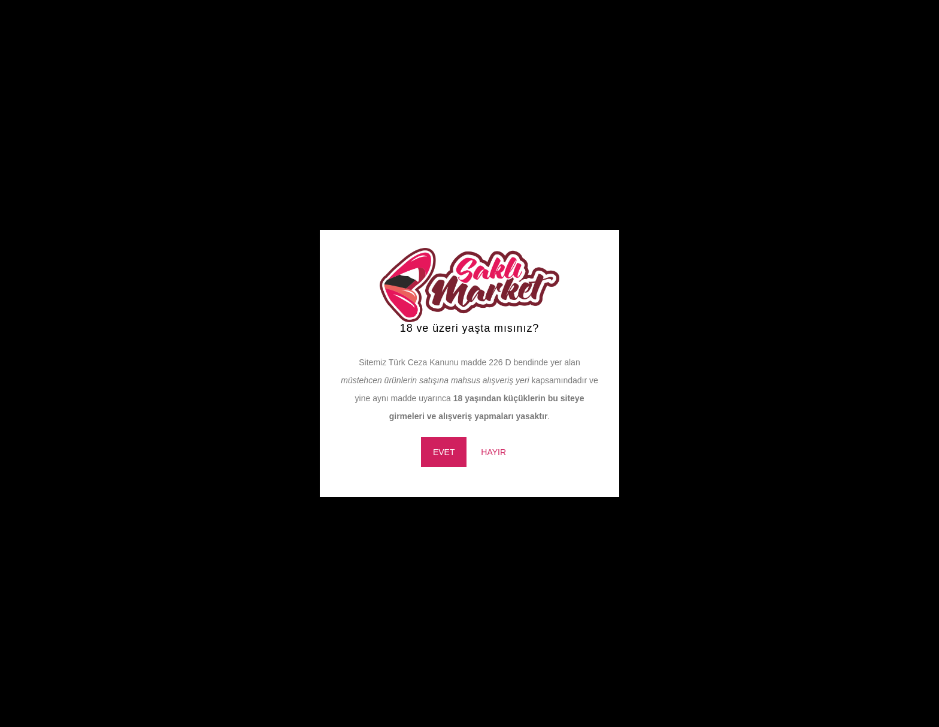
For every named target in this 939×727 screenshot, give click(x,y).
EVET (444, 452)
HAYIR (493, 452)
